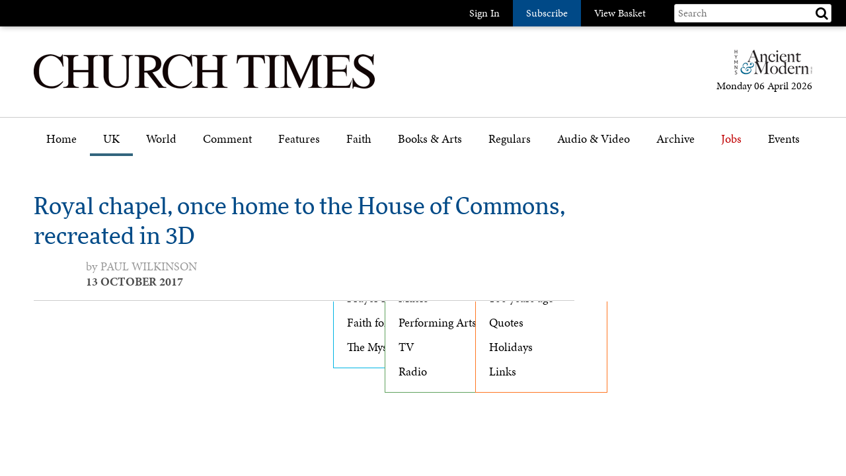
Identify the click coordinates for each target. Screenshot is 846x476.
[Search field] (752, 13)
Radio (413, 371)
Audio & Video (593, 139)
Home (61, 139)
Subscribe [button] (547, 12)
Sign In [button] (484, 12)
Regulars (509, 139)
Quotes (506, 323)
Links (502, 371)
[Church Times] (204, 87)
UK (111, 139)
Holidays (511, 347)
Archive (675, 139)
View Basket (620, 12)
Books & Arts (430, 139)
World (161, 139)
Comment (227, 139)
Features (299, 139)
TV (406, 347)
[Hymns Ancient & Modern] (769, 67)
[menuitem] (61, 144)
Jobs (731, 139)
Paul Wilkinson (148, 266)
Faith (358, 139)
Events (784, 139)
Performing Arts (438, 323)
